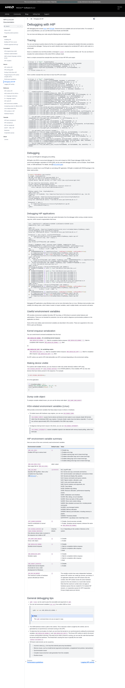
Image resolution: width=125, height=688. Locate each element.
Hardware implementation (15, 53)
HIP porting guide (12, 69)
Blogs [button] (26, 14)
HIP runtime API (12, 67)
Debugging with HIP (13, 81)
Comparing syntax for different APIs (17, 106)
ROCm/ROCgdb (70, 164)
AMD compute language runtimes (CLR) (17, 57)
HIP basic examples (13, 120)
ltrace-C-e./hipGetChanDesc (63, 113)
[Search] (18, 26)
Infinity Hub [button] (36, 14)
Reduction (11, 130)
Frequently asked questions (15, 33)
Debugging (101, 24)
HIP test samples (12, 125)
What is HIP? (11, 30)
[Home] (35, 19)
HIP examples (12, 122)
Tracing (100, 21)
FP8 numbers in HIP (13, 111)
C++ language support (14, 98)
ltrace (49, 28)
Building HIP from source (14, 42)
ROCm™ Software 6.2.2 (25, 8)
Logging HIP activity (13, 84)
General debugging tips (104, 28)
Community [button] (17, 14)
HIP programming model (14, 51)
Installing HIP (11, 39)
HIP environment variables (15, 103)
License (10, 139)
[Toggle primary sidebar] (31, 19)
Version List (119, 8)
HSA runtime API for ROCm (15, 93)
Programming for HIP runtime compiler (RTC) (15, 75)
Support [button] (46, 14)
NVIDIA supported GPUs (14, 44)
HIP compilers (12, 60)
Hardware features (13, 113)
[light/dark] (94, 19)
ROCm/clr (37, 480)
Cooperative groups (13, 132)
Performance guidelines (14, 79)
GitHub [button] (7, 14)
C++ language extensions (14, 96)
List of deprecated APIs (14, 108)
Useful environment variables (105, 26)
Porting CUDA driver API (14, 72)
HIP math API (11, 101)
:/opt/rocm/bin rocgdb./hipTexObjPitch (63, 190)
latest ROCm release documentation (67, 2)
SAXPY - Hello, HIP (13, 127)
